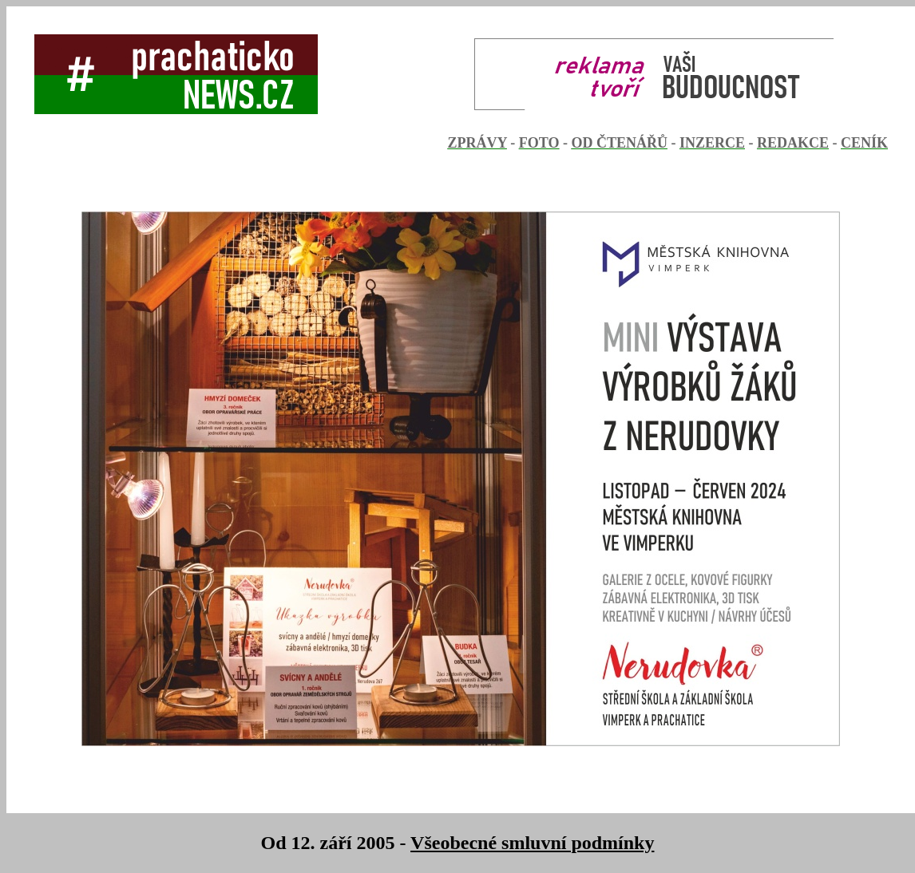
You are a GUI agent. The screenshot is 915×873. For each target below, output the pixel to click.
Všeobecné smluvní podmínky (532, 842)
